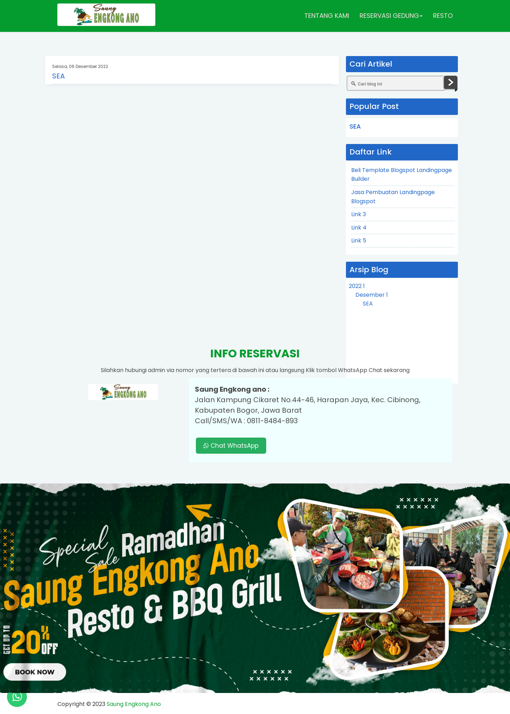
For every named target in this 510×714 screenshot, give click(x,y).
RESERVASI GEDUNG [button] (391, 15)
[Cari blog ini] (396, 83)
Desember (371, 295)
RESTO (443, 15)
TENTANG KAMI (326, 15)
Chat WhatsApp (231, 445)
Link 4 (359, 228)
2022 (357, 286)
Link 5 (358, 240)
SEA (58, 76)
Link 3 (358, 214)
